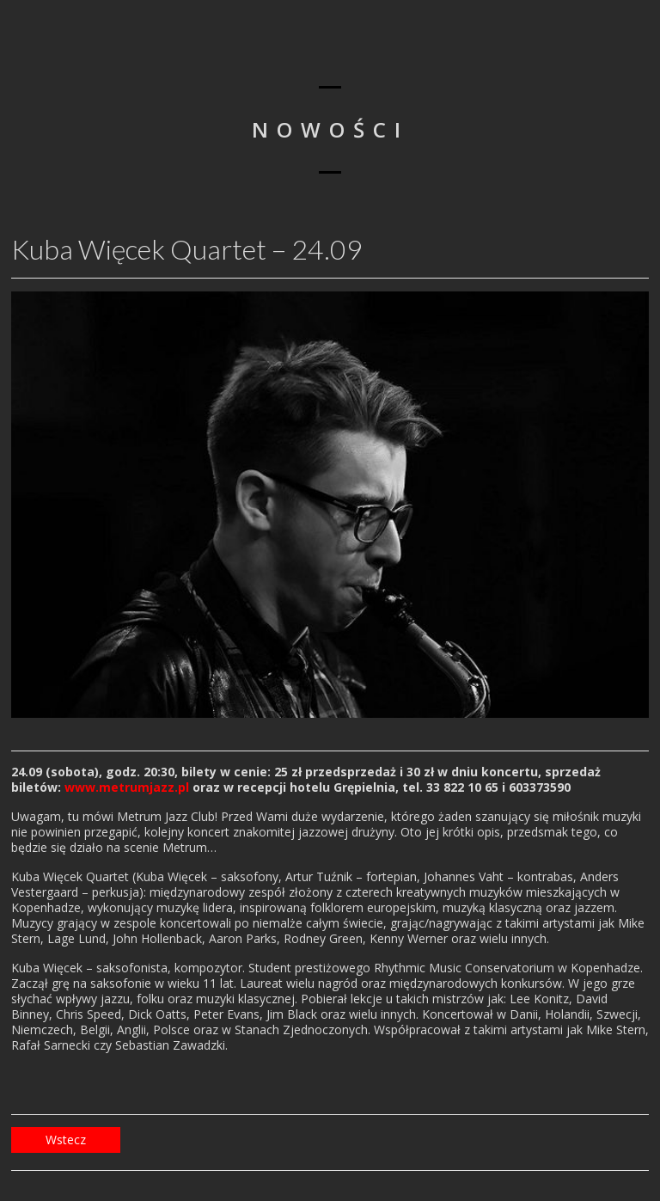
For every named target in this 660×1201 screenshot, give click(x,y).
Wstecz (66, 1139)
